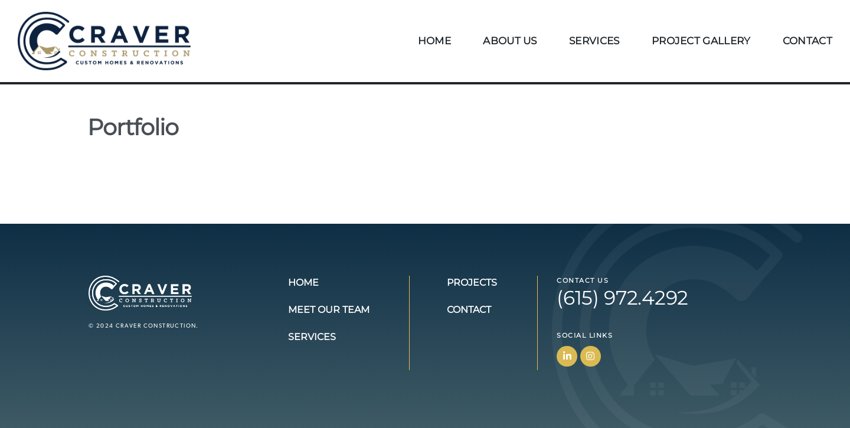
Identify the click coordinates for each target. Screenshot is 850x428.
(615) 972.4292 (622, 297)
